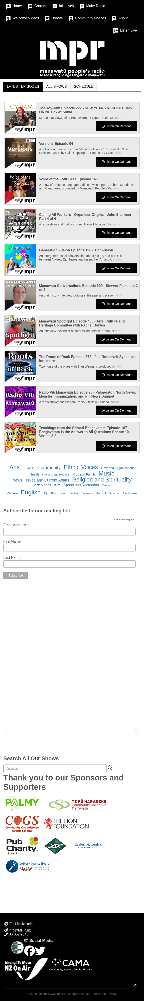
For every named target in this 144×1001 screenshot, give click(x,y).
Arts (15, 467)
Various (106, 485)
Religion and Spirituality (102, 479)
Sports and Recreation (81, 485)
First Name (12, 541)
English (31, 492)
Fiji (45, 493)
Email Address (16, 524)
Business (28, 468)
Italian (74, 493)
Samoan (114, 493)
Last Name (11, 557)
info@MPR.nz (17, 930)
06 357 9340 (16, 934)
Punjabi (101, 493)
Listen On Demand (117, 126)
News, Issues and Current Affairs (40, 480)
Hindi (63, 493)
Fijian (53, 493)
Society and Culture (47, 485)
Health (34, 474)
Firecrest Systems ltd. (51, 993)
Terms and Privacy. (104, 993)
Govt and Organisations (117, 468)
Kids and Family (84, 474)
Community (49, 467)
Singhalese (130, 493)
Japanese (87, 493)
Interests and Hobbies (56, 474)
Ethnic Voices (81, 467)
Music (106, 473)
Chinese (12, 493)
